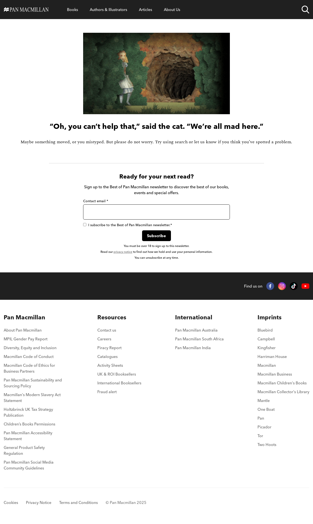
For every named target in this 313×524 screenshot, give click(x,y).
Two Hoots (266, 444)
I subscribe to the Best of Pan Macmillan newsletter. (127, 225)
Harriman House (272, 356)
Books (72, 9)
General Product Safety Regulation (24, 450)
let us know (205, 142)
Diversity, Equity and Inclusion (30, 347)
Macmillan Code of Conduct (29, 356)
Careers (104, 338)
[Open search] (305, 9)
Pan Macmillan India (193, 347)
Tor (260, 435)
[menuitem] (34, 331)
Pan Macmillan (24, 317)
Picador (264, 426)
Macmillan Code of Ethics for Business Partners (29, 368)
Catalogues (107, 356)
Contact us (106, 330)
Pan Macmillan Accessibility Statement (28, 435)
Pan (260, 418)
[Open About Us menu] (172, 9)
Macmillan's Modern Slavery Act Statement (32, 397)
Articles (145, 9)
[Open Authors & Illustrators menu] (108, 9)
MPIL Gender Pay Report (25, 338)
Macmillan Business (274, 374)
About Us (172, 9)
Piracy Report (109, 347)
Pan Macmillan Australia (196, 330)
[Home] (26, 9)
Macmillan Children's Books (282, 382)
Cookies (11, 502)
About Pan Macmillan (23, 330)
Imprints (269, 317)
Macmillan (266, 365)
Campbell (266, 338)
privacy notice (122, 252)
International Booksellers (119, 382)
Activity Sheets (110, 365)
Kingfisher (266, 347)
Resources (111, 317)
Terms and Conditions (78, 502)
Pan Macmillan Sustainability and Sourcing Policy (33, 383)
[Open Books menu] (72, 9)
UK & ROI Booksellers (116, 374)
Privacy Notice (38, 502)
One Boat (266, 409)
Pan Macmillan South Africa (199, 338)
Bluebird (265, 330)
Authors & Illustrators (108, 9)
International (193, 317)
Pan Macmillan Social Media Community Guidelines (29, 465)
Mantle (263, 400)
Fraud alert (107, 391)
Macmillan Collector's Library (283, 391)
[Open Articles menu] (145, 9)
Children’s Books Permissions (29, 424)
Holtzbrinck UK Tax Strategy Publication (28, 412)
